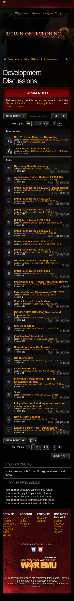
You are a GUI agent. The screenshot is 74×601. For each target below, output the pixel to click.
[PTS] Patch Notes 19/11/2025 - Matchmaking (41, 187)
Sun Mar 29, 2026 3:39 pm (47, 180)
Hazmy (28, 304)
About (6, 532)
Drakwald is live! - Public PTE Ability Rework (41, 281)
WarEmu (41, 521)
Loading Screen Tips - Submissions (35, 427)
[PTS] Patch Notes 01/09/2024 (32, 220)
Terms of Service (15, 103)
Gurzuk (28, 339)
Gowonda (42, 518)
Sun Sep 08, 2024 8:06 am (51, 223)
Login (23, 521)
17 (65, 204)
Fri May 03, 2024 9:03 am (46, 252)
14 (61, 320)
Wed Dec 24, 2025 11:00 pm (51, 190)
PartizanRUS (31, 360)
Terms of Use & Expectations (31, 148)
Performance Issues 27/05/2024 (33, 241)
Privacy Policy (45, 103)
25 (65, 182)
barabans (29, 180)
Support (58, 521)
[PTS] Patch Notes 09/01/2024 (32, 270)
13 (58, 320)
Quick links (23, 13)
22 (65, 422)
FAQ (37, 13)
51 (65, 307)
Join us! (7, 534)
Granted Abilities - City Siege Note (34, 260)
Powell (28, 419)
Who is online (19, 464)
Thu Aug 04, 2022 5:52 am (50, 371)
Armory (6, 526)
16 (61, 204)
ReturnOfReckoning (34, 140)
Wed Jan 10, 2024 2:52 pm (43, 273)
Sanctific (29, 201)
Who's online (9, 523)
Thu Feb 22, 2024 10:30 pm (45, 263)
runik (27, 284)
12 (68, 255)
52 (68, 307)
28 (68, 215)
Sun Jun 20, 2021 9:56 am (56, 140)
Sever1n (29, 252)
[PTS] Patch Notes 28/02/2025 (32, 209)
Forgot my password (25, 525)
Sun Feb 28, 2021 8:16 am (53, 430)
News (25, 153)
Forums (7, 521)
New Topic (13, 116)
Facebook (59, 523)
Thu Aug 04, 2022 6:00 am (50, 360)
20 (58, 422)
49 (58, 307)
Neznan (28, 212)
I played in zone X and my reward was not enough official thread (39, 405)
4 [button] (44, 123)
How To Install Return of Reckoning (35, 137)
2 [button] (37, 123)
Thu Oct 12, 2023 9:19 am (47, 318)
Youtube (58, 529)
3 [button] (40, 123)
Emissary (29, 233)
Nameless (29, 318)
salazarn (29, 169)
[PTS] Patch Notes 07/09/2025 (32, 198)
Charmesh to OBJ (25, 368)
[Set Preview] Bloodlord (28, 336)
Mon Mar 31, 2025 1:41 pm (46, 212)
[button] (28, 123)
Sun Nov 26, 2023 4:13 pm (43, 284)
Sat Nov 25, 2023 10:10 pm (46, 304)
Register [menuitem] (49, 13)
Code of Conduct (15, 106)
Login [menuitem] (60, 13)
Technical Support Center (34, 142)
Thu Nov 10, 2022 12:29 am (45, 350)
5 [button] (48, 123)
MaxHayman (31, 190)
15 (58, 204)
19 (68, 236)
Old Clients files (23, 357)
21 (61, 422)
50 (61, 307)
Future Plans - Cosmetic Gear (32, 301)
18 (68, 204)
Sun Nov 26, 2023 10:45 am (44, 295)
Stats (17, 392)
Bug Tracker (9, 529)
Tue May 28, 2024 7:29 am (51, 244)
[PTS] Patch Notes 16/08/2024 (32, 230)
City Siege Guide (24, 325)
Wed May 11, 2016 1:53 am (57, 151)
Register (24, 518)
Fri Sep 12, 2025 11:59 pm (46, 201)
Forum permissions (24, 482)
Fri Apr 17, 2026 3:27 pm (46, 169)
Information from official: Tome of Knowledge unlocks (34, 380)
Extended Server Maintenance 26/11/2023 (39, 292)
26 (68, 182)
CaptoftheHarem (32, 430)
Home (6, 518)
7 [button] (54, 123)
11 (68, 171)
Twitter (57, 526)
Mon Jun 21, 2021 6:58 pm (45, 409)
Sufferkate (29, 328)
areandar (29, 395)
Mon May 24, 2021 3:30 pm (45, 419)
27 (65, 215)
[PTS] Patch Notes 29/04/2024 (32, 249)
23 (58, 182)
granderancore (31, 384)
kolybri (28, 350)
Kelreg (28, 409)
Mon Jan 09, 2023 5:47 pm (45, 339)
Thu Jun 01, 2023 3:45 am (48, 328)
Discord (58, 532)
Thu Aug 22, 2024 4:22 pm (48, 233)
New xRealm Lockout (27, 416)
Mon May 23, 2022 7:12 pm (52, 384)
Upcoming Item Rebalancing (31, 166)
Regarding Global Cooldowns (32, 347)
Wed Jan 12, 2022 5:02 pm (47, 395)
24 (61, 182)
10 (65, 171)
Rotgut (28, 263)
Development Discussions (22, 77)
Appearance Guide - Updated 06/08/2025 (38, 177)
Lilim (27, 273)
